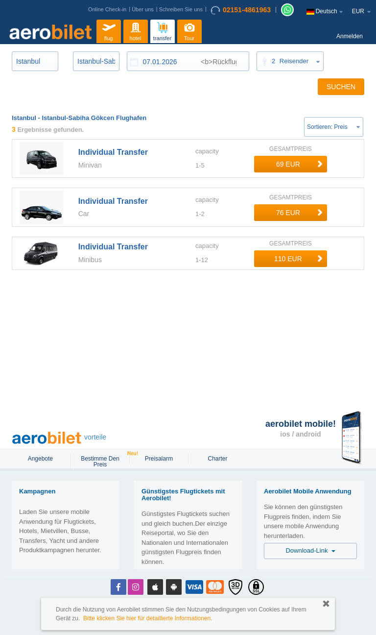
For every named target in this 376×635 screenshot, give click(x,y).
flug (109, 30)
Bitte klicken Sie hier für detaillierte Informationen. (147, 618)
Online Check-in (107, 9)
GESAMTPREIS (290, 149)
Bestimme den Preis (104, 460)
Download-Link (310, 550)
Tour (189, 30)
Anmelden (349, 36)
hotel (135, 30)
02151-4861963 (241, 10)
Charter (217, 458)
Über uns (143, 9)
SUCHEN (341, 87)
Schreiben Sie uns (181, 9)
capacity (207, 151)
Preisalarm (159, 458)
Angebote (41, 458)
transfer (162, 30)
